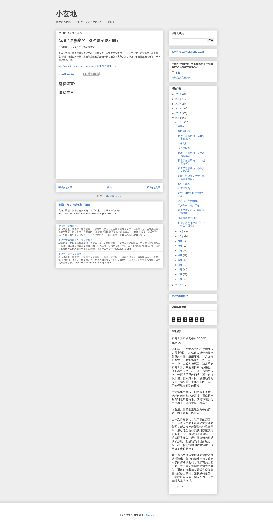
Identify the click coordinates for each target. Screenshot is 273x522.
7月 (180, 250)
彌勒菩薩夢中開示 (187, 217)
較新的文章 (65, 187)
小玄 (177, 72)
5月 (180, 260)
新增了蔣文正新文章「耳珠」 (75, 204)
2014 (179, 118)
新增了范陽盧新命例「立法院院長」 (76, 240)
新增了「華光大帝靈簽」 (70, 254)
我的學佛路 (184, 131)
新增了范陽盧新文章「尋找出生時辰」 (191, 177)
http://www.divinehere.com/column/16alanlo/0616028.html (87, 66)
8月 (180, 245)
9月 (180, 241)
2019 (179, 94)
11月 (181, 231)
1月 (180, 279)
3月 (180, 269)
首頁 (109, 187)
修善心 (181, 126)
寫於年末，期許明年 (189, 205)
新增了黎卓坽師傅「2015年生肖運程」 (191, 224)
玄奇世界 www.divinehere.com (188, 51)
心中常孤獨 (184, 183)
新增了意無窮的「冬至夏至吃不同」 (191, 170)
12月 (181, 122)
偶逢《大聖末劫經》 (189, 200)
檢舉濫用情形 (180, 296)
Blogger (149, 515)
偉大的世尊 (184, 148)
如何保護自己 (185, 188)
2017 (179, 103)
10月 (181, 236)
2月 (180, 274)
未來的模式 (184, 143)
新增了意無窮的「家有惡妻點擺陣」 (191, 137)
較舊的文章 (154, 187)
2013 (179, 285)
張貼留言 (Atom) (113, 196)
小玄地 (66, 14)
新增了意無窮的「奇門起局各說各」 (191, 154)
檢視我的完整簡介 (181, 77)
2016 (179, 108)
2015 (179, 113)
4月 (180, 264)
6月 (180, 255)
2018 (179, 99)
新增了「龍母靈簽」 (68, 226)
